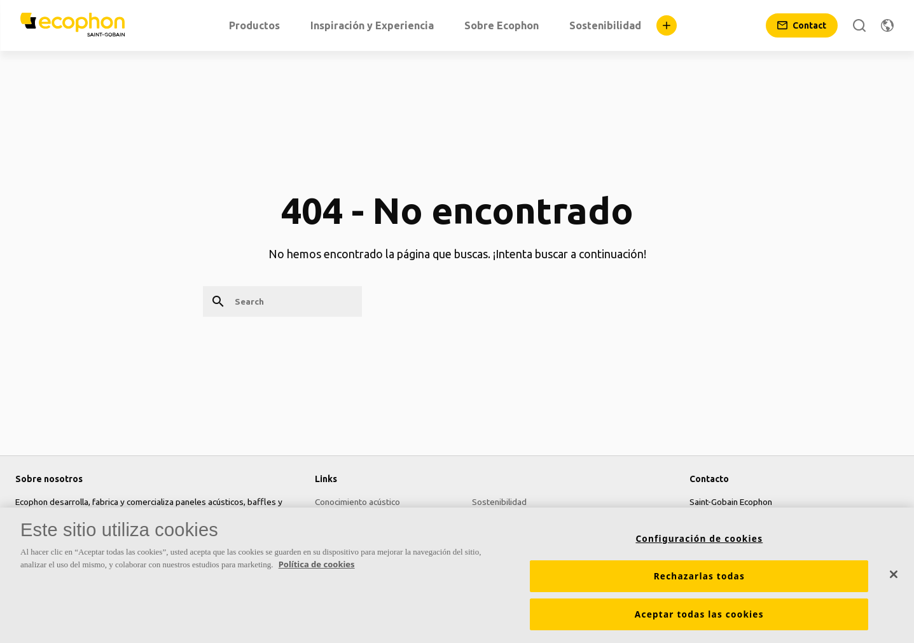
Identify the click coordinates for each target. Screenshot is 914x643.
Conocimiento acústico (357, 502)
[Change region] (887, 25)
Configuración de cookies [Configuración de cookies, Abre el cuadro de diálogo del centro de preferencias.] (699, 538)
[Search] (859, 25)
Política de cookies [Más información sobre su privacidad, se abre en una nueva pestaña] (317, 564)
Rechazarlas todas (699, 576)
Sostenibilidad (499, 502)
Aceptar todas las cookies (699, 614)
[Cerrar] (894, 574)
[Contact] (802, 25)
